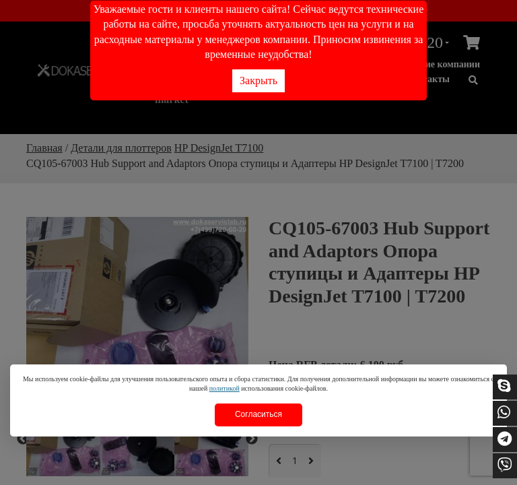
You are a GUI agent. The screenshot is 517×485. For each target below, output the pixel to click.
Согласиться (258, 414)
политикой (224, 388)
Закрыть (258, 80)
